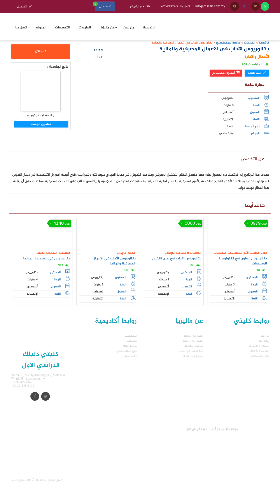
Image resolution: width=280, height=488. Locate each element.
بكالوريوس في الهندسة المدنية (46, 259)
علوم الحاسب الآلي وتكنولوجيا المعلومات (240, 252)
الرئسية (264, 42)
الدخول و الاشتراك (259, 345)
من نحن (264, 335)
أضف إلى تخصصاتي (226, 73)
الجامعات (249, 42)
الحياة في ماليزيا (193, 335)
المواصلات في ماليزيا (191, 350)
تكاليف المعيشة (193, 345)
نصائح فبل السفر (193, 356)
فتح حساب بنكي (126, 350)
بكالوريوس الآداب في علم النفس (176, 259)
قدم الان (40, 51)
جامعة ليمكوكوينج (227, 42)
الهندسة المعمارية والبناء (53, 252)
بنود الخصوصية (260, 356)
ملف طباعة (256, 73)
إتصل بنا (264, 340)
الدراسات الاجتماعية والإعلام (183, 252)
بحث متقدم (129, 356)
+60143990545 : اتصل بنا (175, 6)
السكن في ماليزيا (193, 340)
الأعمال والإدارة (257, 57)
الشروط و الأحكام (259, 350)
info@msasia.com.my (210, 6)
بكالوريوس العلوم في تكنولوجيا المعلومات (243, 261)
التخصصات (130, 335)
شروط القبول (129, 345)
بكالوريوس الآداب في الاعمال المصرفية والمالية (114, 261)
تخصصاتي (105, 6)
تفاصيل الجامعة (40, 124)
